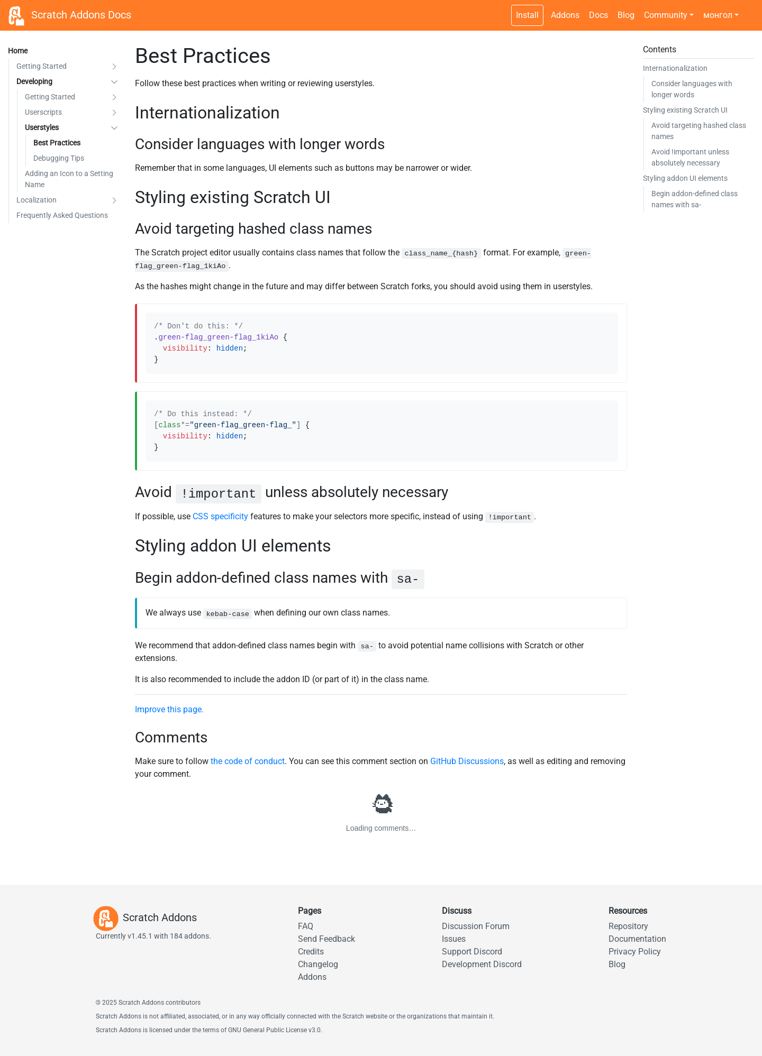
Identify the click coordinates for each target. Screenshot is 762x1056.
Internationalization (675, 68)
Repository (628, 926)
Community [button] (665, 15)
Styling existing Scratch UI (685, 110)
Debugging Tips (58, 158)
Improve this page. (169, 709)
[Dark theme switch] (749, 9)
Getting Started (41, 66)
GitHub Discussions (467, 761)
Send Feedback (326, 939)
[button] (114, 66)
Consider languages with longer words (691, 89)
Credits (311, 952)
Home (18, 51)
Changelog (318, 964)
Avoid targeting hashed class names (698, 131)
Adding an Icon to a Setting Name (69, 179)
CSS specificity (220, 516)
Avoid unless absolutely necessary (690, 157)
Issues (454, 939)
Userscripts (43, 112)
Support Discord (472, 952)
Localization (36, 200)
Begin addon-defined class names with (694, 199)
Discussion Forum (476, 926)
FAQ (305, 926)
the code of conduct (248, 761)
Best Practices (56, 143)
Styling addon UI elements (685, 178)
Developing (34, 81)
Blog (626, 15)
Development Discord (482, 964)
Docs (598, 15)
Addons (565, 15)
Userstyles (42, 127)
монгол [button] (717, 15)
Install (527, 15)
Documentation (637, 939)
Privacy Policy (635, 952)
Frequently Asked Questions (62, 215)
